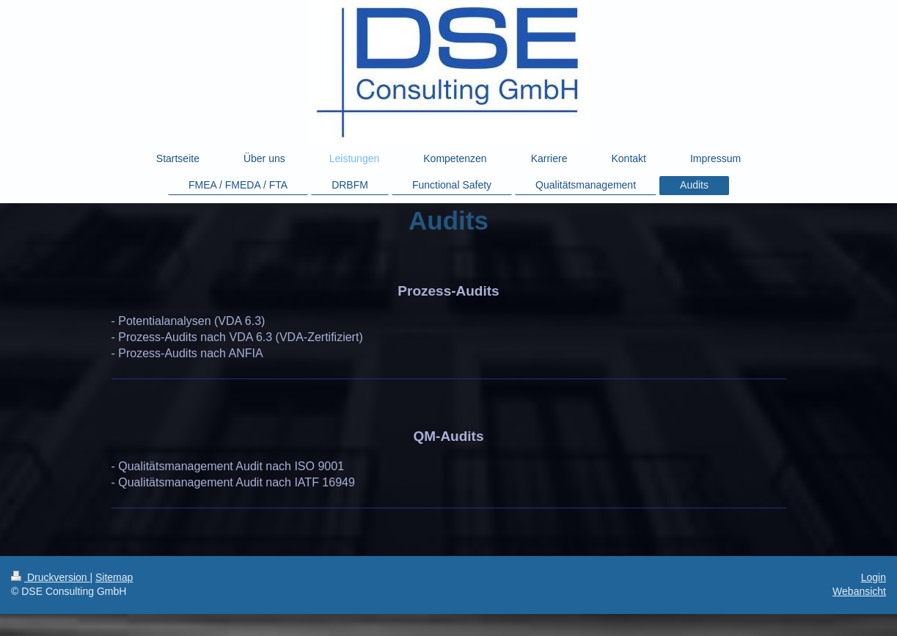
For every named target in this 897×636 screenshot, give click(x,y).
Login (873, 577)
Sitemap (114, 577)
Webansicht (859, 591)
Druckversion (50, 577)
